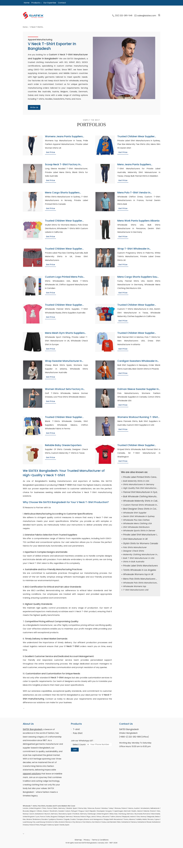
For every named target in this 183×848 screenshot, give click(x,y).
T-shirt (76, 729)
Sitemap (78, 840)
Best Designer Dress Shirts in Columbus (143, 508)
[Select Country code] (80, 744)
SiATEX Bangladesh (32, 729)
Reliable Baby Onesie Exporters (63, 445)
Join (75, 749)
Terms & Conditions (100, 840)
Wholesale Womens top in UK (138, 574)
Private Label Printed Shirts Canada (141, 477)
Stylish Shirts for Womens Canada (140, 543)
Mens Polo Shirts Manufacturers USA (141, 578)
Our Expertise (49, 2)
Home (26, 2)
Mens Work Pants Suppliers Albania (138, 220)
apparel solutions (32, 773)
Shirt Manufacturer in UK (135, 539)
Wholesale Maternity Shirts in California (143, 500)
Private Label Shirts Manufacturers (140, 565)
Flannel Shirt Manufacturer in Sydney (142, 492)
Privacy (87, 840)
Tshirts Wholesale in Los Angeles (139, 570)
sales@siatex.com (145, 15)
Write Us (34, 107)
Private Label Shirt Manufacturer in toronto (144, 534)
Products (35, 2)
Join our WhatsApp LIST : (82, 740)
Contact (62, 2)
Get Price (50, 152)
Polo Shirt (78, 733)
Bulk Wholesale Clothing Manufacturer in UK (145, 496)
